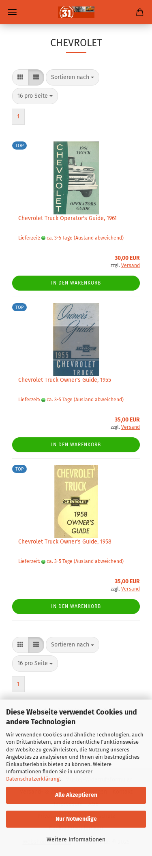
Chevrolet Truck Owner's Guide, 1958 (64, 541)
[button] (20, 77)
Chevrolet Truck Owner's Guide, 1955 (64, 380)
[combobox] (72, 77)
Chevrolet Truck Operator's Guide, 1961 (67, 218)
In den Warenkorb (76, 283)
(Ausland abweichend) (99, 238)
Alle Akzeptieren (76, 795)
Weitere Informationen (76, 839)
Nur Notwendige (76, 818)
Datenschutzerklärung (33, 779)
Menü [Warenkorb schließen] (12, 12)
